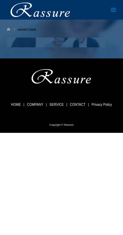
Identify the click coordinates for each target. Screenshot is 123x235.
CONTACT (78, 104)
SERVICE (57, 104)
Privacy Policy (102, 104)
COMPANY (35, 104)
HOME (16, 104)
